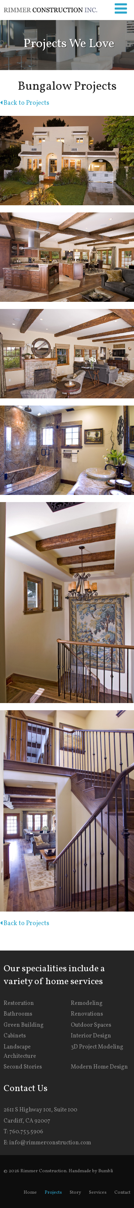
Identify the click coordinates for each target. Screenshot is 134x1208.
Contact (122, 1192)
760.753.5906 (26, 1132)
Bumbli (105, 1171)
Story (75, 1192)
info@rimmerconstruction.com (50, 1143)
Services (97, 1192)
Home (30, 1192)
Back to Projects (24, 103)
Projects (53, 1192)
